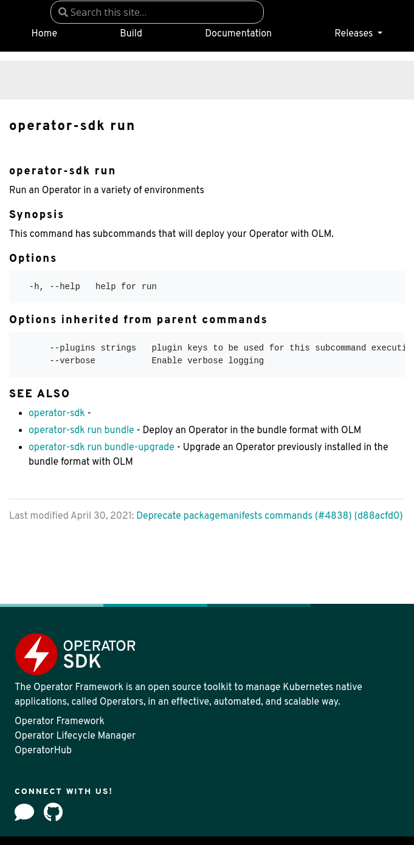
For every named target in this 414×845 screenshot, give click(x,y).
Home (44, 34)
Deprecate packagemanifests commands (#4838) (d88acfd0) (269, 516)
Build (131, 34)
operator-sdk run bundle (81, 431)
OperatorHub (43, 751)
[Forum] (24, 812)
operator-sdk (57, 414)
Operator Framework (60, 722)
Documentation (238, 34)
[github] (53, 812)
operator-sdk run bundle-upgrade (101, 448)
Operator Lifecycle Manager (75, 736)
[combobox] (157, 12)
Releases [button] (354, 34)
